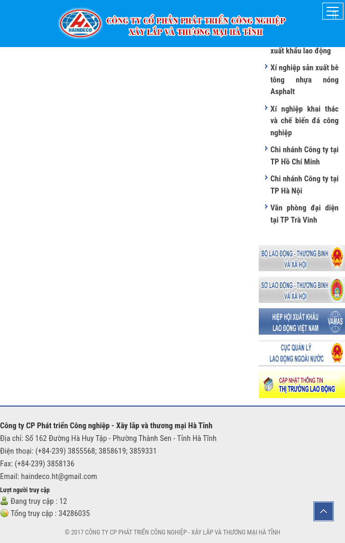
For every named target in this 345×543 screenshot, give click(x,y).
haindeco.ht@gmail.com (59, 476)
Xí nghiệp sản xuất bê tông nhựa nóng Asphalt (304, 79)
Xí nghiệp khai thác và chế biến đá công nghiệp (304, 120)
